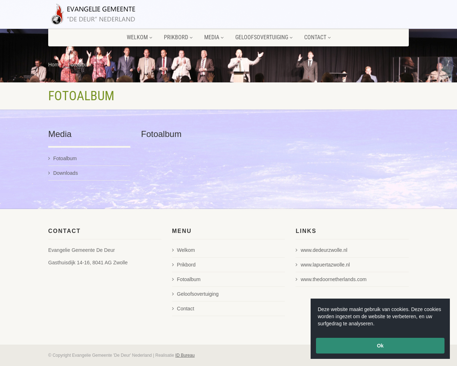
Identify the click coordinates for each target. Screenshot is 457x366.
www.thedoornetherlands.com (331, 279)
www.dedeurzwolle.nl (321, 250)
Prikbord (178, 37)
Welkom (139, 37)
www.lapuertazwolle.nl (323, 265)
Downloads (63, 173)
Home (54, 64)
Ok (380, 346)
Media (214, 37)
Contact (317, 37)
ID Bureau (185, 355)
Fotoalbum (79, 64)
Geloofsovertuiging (263, 37)
